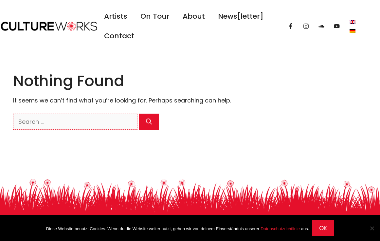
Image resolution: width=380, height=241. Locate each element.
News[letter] (240, 16)
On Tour (155, 16)
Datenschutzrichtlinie (280, 228)
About (194, 16)
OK (323, 228)
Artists (115, 16)
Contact (119, 36)
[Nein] (372, 228)
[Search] (149, 122)
